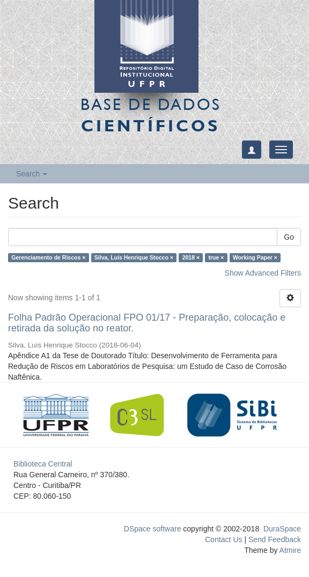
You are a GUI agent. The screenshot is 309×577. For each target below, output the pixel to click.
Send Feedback (274, 539)
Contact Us (223, 539)
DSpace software (152, 528)
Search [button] (31, 173)
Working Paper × (255, 257)
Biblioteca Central (42, 464)
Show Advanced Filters (263, 273)
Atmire (289, 550)
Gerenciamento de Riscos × (48, 257)
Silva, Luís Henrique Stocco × (133, 257)
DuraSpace (282, 528)
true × (216, 257)
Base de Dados (150, 115)
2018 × (191, 257)
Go (289, 237)
